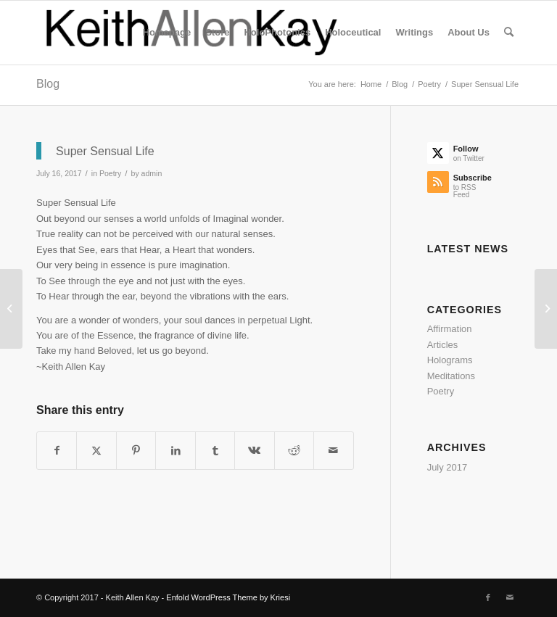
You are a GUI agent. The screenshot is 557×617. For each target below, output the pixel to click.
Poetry (110, 173)
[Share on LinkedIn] (175, 450)
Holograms (450, 360)
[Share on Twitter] (96, 450)
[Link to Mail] (510, 597)
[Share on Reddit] (294, 450)
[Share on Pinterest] (136, 450)
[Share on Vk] (254, 450)
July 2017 (447, 467)
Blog (47, 84)
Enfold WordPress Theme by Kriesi (228, 597)
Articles (442, 344)
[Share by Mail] (333, 450)
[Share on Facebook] (56, 450)
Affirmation (449, 328)
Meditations (451, 375)
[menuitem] (167, 33)
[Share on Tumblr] (215, 450)
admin (151, 173)
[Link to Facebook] (488, 597)
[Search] (509, 33)
